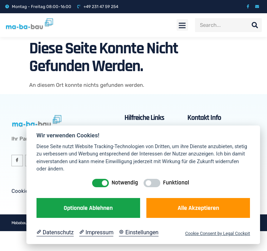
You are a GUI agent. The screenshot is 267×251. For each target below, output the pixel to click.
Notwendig (125, 183)
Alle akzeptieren (198, 208)
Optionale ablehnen (88, 208)
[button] (182, 25)
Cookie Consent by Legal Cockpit (217, 233)
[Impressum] (96, 232)
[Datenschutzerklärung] (55, 232)
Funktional (176, 183)
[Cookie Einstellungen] (139, 232)
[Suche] (255, 25)
